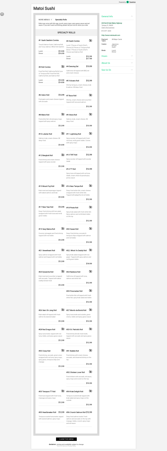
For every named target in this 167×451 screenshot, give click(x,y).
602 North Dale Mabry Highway (111, 23)
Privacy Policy (72, 446)
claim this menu (66, 439)
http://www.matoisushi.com (110, 35)
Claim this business (107, 27)
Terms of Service (62, 446)
